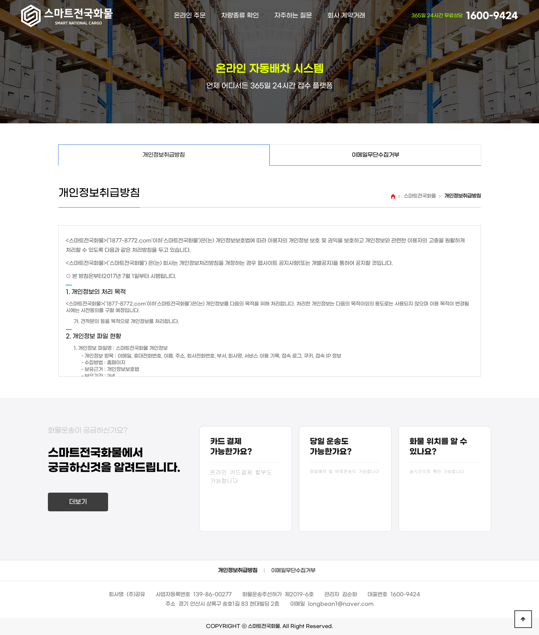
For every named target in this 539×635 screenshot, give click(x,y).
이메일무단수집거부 (293, 570)
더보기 (78, 502)
